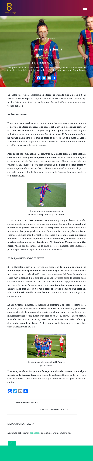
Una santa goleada (46, 49)
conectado (35, 432)
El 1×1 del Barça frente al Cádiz (57, 410)
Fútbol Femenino (46, 38)
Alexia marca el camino (24, 403)
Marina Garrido (48, 56)
